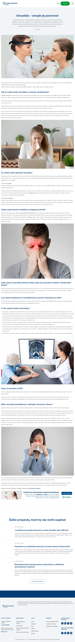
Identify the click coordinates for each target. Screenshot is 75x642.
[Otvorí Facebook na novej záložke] (62, 623)
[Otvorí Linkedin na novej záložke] (65, 623)
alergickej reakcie (33, 193)
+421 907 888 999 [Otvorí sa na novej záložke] (5, 625)
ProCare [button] (65, 3)
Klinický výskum (34, 631)
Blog (32, 626)
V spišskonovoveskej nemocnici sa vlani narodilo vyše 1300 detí (41, 530)
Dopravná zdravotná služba (22, 632)
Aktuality (21, 526)
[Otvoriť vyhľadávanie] (58, 3)
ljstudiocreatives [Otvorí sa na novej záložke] (56, 639)
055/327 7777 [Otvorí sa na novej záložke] (4, 631)
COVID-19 (21, 195)
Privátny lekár (19, 625)
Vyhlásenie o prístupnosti (52, 626)
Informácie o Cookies (51, 624)
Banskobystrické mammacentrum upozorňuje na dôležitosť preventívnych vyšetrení (39, 565)
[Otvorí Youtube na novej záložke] (71, 623)
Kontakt (33, 633)
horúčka (55, 95)
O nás (32, 621)
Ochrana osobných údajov (52, 621)
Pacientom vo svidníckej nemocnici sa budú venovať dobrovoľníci (42, 546)
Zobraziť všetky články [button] (37, 581)
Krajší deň (33, 624)
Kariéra (32, 628)
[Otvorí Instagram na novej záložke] (68, 623)
